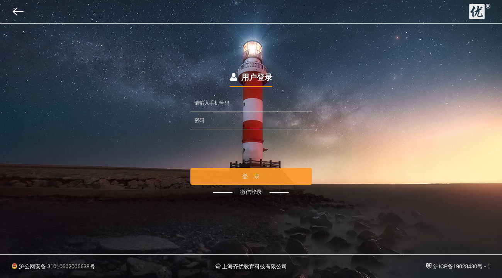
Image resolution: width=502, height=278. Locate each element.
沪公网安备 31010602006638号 (53, 266)
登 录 (251, 176)
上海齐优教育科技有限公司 (251, 266)
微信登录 (251, 192)
